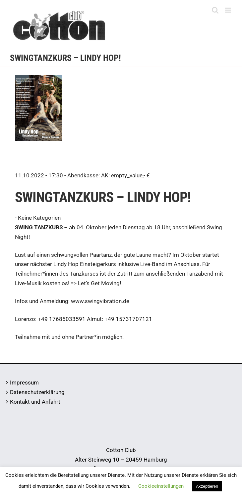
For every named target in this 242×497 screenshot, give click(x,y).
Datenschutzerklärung (37, 392)
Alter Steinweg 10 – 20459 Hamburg (121, 459)
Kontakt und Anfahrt (35, 401)
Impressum (24, 382)
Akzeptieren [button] (207, 486)
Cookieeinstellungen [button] (161, 486)
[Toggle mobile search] (215, 10)
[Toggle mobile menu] (228, 10)
